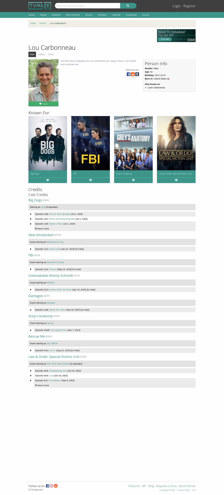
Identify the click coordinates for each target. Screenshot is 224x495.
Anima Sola (54, 249)
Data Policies (187, 486)
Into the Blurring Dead (59, 214)
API (144, 486)
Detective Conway (55, 262)
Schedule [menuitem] (102, 14)
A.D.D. (52, 350)
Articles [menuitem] (88, 14)
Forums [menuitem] (145, 14)
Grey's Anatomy (124, 173)
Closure (53, 269)
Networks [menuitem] (56, 14)
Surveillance (55, 380)
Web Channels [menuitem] (73, 14)
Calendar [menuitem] (116, 14)
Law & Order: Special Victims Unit (175, 173)
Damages (35, 296)
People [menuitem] (43, 14)
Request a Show (166, 486)
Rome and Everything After (62, 219)
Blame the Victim (57, 310)
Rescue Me (36, 336)
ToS (194, 490)
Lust (51, 375)
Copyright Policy (167, 490)
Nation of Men (56, 224)
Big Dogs (35, 173)
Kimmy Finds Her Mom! (60, 289)
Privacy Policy (183, 490)
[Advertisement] (91, 35)
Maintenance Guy (55, 242)
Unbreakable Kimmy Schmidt (50, 275)
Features (134, 486)
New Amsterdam (41, 235)
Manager (51, 303)
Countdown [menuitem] (131, 14)
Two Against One (59, 330)
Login (177, 6)
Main (32, 54)
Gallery (41, 54)
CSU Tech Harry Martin (58, 363)
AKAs (51, 54)
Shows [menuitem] (32, 14)
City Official (52, 343)
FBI (75, 173)
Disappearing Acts (58, 370)
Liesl (43, 207)
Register (189, 6)
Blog (151, 486)
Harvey (50, 323)
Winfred (50, 282)
